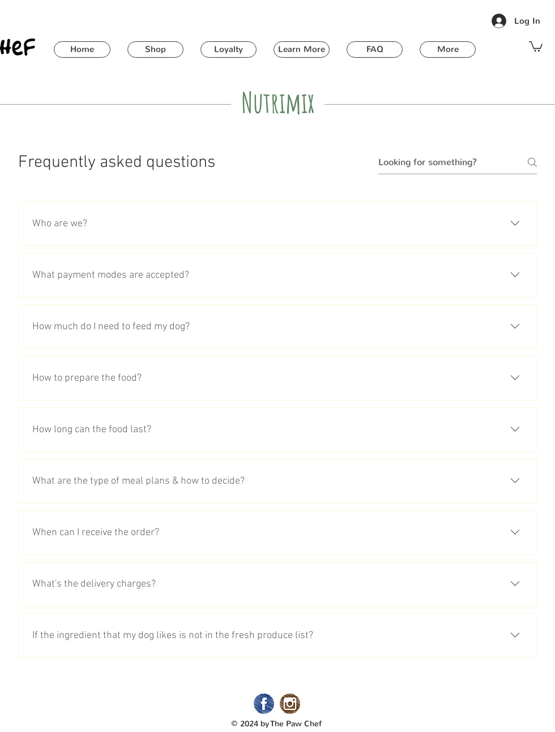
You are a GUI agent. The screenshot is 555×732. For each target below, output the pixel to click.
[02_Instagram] (290, 704)
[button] (155, 49)
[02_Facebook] (264, 704)
